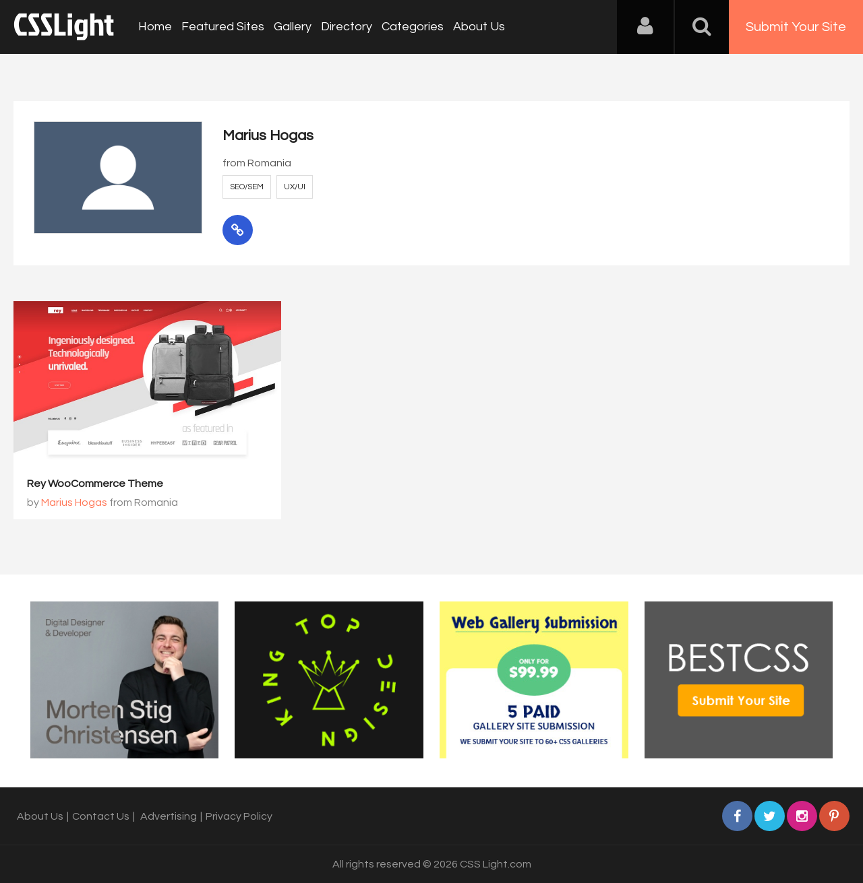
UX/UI (294, 187)
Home (155, 26)
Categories (413, 26)
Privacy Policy (239, 816)
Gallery (292, 26)
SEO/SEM (247, 187)
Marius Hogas (74, 502)
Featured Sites (222, 26)
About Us (479, 26)
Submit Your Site (796, 27)
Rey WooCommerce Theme (95, 483)
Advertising (168, 816)
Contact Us (100, 816)
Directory (346, 26)
